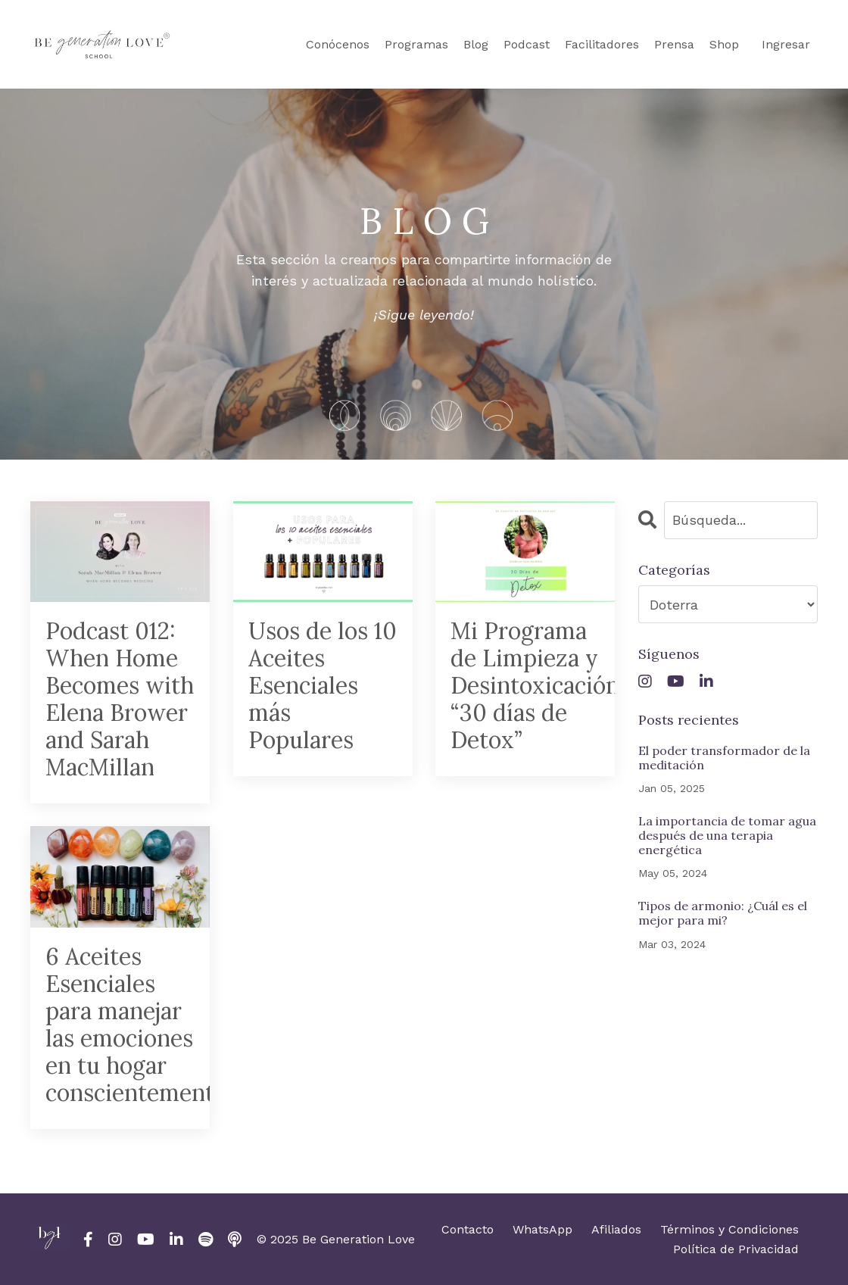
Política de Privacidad (736, 1249)
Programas (416, 44)
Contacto (467, 1229)
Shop (724, 44)
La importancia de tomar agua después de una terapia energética (727, 835)
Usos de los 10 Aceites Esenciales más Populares (322, 685)
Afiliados (616, 1229)
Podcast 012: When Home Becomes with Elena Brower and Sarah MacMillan (119, 699)
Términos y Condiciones (729, 1229)
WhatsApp (542, 1229)
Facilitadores (602, 44)
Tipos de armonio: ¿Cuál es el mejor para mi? (722, 913)
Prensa (674, 44)
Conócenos (337, 44)
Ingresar (786, 44)
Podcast (527, 44)
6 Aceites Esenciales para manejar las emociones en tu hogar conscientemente (120, 1024)
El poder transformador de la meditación (724, 758)
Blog (475, 44)
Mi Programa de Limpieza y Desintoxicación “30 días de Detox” (525, 685)
